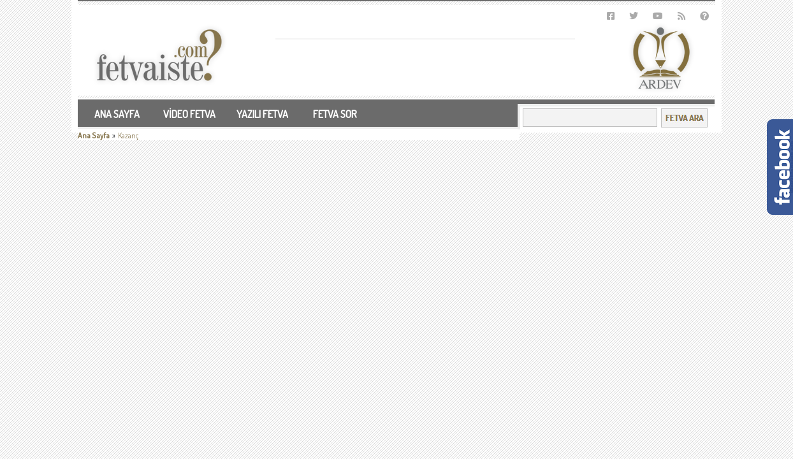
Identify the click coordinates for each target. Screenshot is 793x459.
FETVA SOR (335, 114)
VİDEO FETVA (189, 114)
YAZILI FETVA (262, 114)
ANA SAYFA (117, 114)
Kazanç (128, 135)
